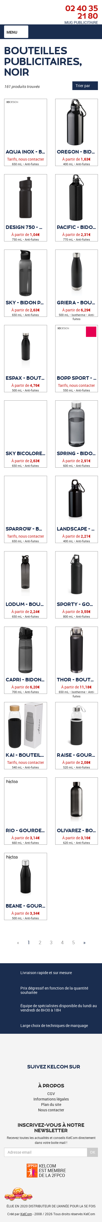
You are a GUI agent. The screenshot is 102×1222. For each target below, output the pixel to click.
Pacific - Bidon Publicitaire (77, 227)
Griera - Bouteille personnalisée (77, 302)
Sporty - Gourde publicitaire (77, 604)
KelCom (26, 1214)
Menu (16, 32)
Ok (92, 1152)
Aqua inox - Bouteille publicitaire (26, 151)
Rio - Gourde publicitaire (26, 830)
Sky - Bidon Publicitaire (26, 302)
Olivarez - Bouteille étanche (77, 830)
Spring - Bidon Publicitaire (77, 453)
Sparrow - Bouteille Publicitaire (26, 528)
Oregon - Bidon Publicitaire (77, 151)
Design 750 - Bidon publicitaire (26, 227)
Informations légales (51, 1099)
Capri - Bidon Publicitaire (26, 679)
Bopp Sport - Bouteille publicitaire (77, 377)
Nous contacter (51, 1109)
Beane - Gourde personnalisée (26, 905)
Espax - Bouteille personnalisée (26, 377)
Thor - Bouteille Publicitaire (77, 679)
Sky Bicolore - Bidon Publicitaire (26, 453)
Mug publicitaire (81, 22)
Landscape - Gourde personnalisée (77, 528)
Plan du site (51, 1104)
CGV (51, 1093)
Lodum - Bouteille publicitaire (26, 604)
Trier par (85, 85)
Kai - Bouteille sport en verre (26, 754)
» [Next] (84, 942)
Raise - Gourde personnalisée (77, 754)
